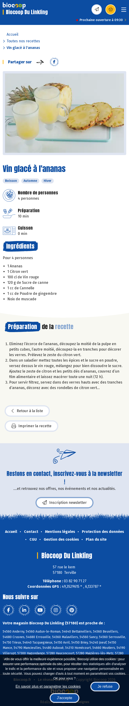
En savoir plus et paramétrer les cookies (48, 686)
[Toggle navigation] (123, 11)
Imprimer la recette (31, 426)
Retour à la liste (27, 411)
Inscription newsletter (64, 502)
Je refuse (105, 686)
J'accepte (64, 698)
